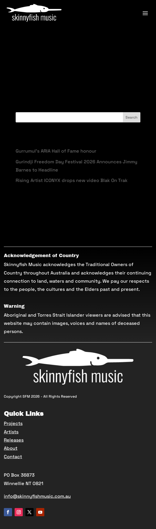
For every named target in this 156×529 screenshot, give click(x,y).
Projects (13, 423)
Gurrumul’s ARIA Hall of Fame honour (56, 151)
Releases (14, 440)
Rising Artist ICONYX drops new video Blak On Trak (72, 180)
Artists (11, 432)
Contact (13, 456)
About (10, 448)
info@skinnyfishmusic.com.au (37, 496)
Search (132, 117)
